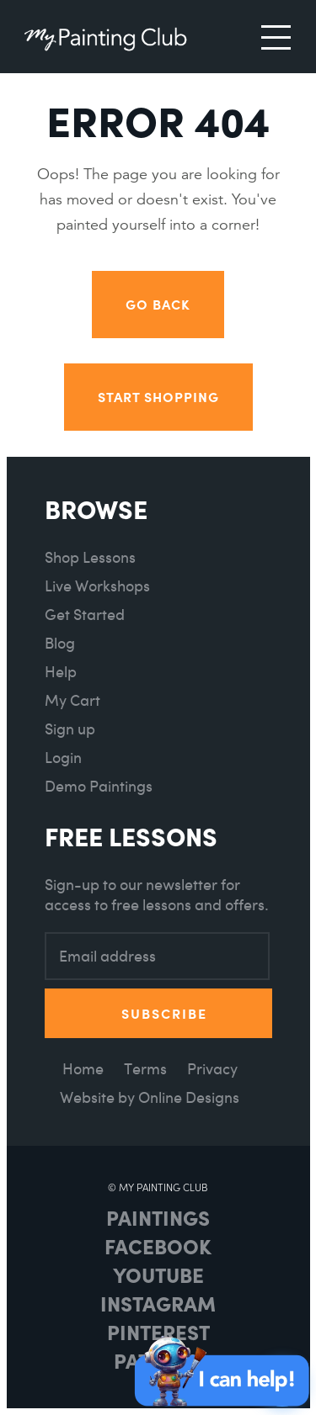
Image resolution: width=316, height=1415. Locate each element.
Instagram (158, 1303)
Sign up (70, 729)
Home (83, 1068)
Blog (60, 643)
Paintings (158, 1217)
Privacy (212, 1068)
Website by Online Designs (149, 1097)
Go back (158, 304)
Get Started (85, 614)
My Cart (72, 700)
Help (61, 671)
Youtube (158, 1274)
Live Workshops (97, 586)
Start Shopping (158, 396)
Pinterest (158, 1331)
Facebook (158, 1246)
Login (63, 757)
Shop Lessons (90, 557)
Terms (145, 1068)
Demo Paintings (99, 786)
